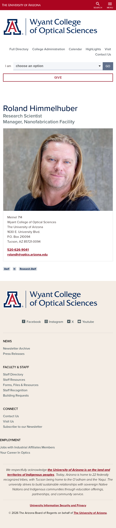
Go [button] (109, 66)
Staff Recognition (15, 390)
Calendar (75, 49)
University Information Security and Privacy (58, 505)
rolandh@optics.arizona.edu (27, 255)
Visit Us (8, 421)
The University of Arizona (90, 513)
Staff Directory (13, 374)
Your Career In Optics (15, 453)
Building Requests (16, 396)
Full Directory (18, 49)
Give (58, 78)
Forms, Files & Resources (20, 385)
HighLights (93, 49)
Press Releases (13, 354)
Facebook (34, 322)
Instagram (56, 322)
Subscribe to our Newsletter (22, 427)
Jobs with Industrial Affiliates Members (27, 447)
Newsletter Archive (16, 349)
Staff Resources (14, 380)
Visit (108, 49)
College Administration (48, 49)
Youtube (88, 322)
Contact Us (103, 54)
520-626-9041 (18, 250)
